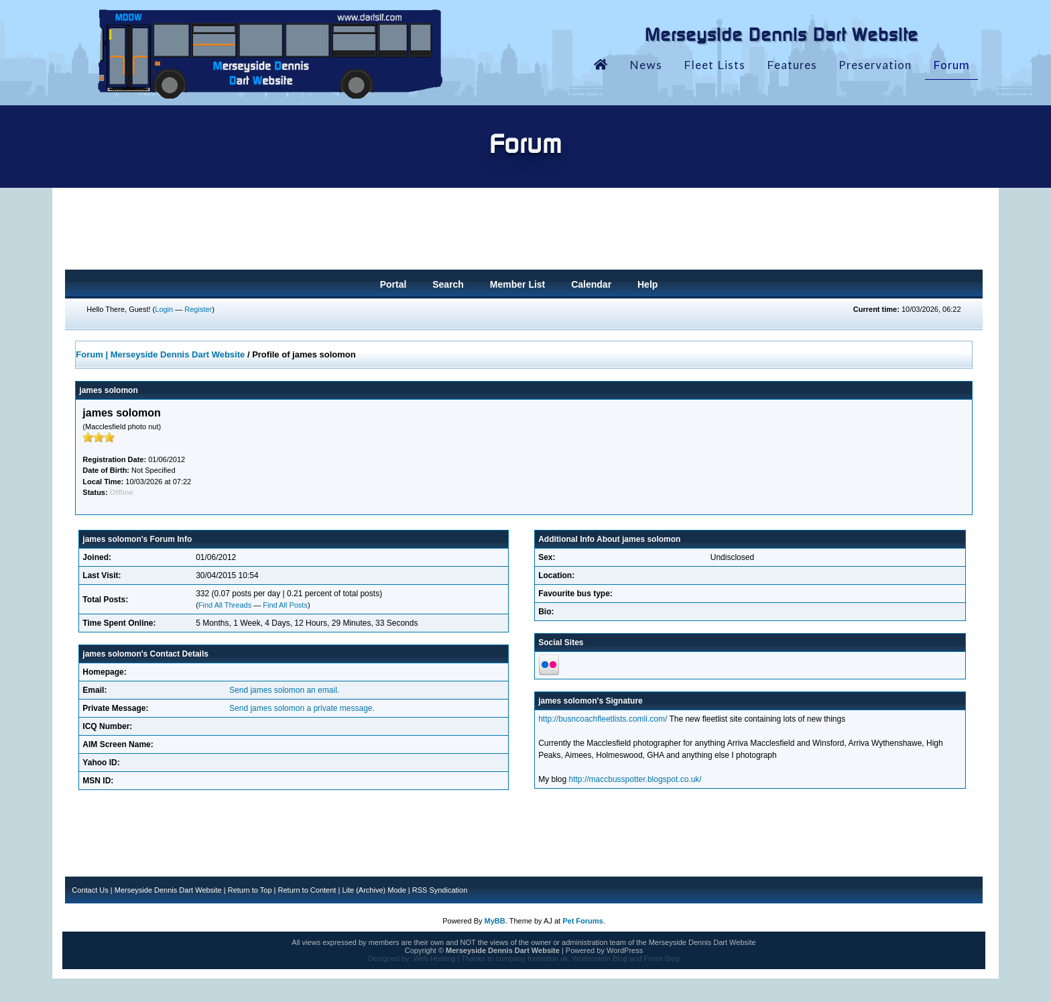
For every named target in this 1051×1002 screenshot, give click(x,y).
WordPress (625, 950)
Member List (517, 284)
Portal (393, 284)
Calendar (591, 284)
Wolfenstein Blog (599, 958)
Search (448, 284)
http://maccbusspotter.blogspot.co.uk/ (635, 779)
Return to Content (307, 890)
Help (647, 284)
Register (198, 309)
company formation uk (531, 958)
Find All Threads (224, 605)
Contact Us (90, 890)
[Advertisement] (523, 233)
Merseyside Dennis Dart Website (168, 890)
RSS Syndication (440, 890)
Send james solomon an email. (284, 690)
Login (164, 309)
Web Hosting (434, 958)
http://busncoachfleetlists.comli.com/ (602, 719)
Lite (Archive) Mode (374, 890)
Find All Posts (285, 605)
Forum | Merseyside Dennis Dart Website (160, 354)
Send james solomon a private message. (302, 708)
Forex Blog (662, 958)
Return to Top (250, 890)
